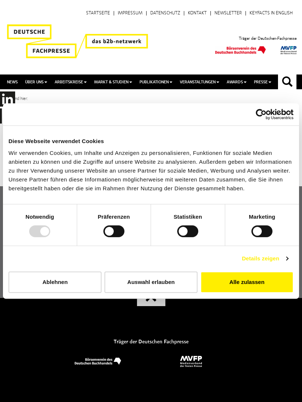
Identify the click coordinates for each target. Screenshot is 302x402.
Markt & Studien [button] (113, 82)
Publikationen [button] (156, 82)
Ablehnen (55, 282)
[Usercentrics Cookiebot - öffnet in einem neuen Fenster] (261, 114)
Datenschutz (165, 13)
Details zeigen (260, 258)
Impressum (130, 13)
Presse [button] (262, 82)
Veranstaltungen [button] (199, 82)
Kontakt (197, 13)
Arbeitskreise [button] (71, 82)
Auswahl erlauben (151, 282)
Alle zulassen (246, 282)
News (12, 82)
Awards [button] (237, 82)
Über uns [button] (36, 82)
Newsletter (228, 13)
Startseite (98, 13)
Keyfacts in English (271, 13)
